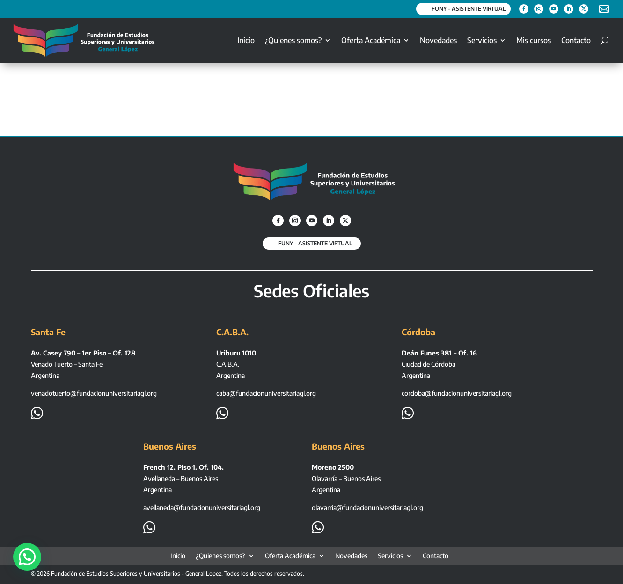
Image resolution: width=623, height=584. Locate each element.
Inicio (246, 40)
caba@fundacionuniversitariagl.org (266, 393)
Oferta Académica (370, 40)
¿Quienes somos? (293, 40)
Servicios (482, 40)
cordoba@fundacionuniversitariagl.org (457, 393)
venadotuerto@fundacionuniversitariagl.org (94, 393)
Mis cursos (533, 40)
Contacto (576, 40)
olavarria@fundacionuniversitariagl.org (367, 507)
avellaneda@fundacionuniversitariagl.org (201, 507)
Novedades (438, 40)
